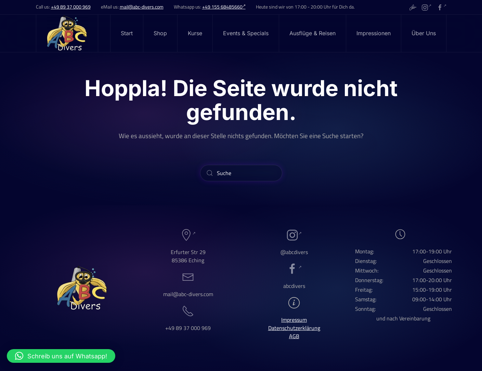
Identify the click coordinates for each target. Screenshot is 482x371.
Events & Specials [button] (246, 33)
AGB (294, 336)
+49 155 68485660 (224, 6)
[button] (61, 356)
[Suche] (241, 173)
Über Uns (424, 33)
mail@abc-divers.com (142, 6)
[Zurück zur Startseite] (67, 33)
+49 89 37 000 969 (71, 6)
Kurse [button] (195, 33)
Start (127, 33)
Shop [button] (160, 33)
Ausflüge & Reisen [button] (312, 33)
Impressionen (373, 33)
